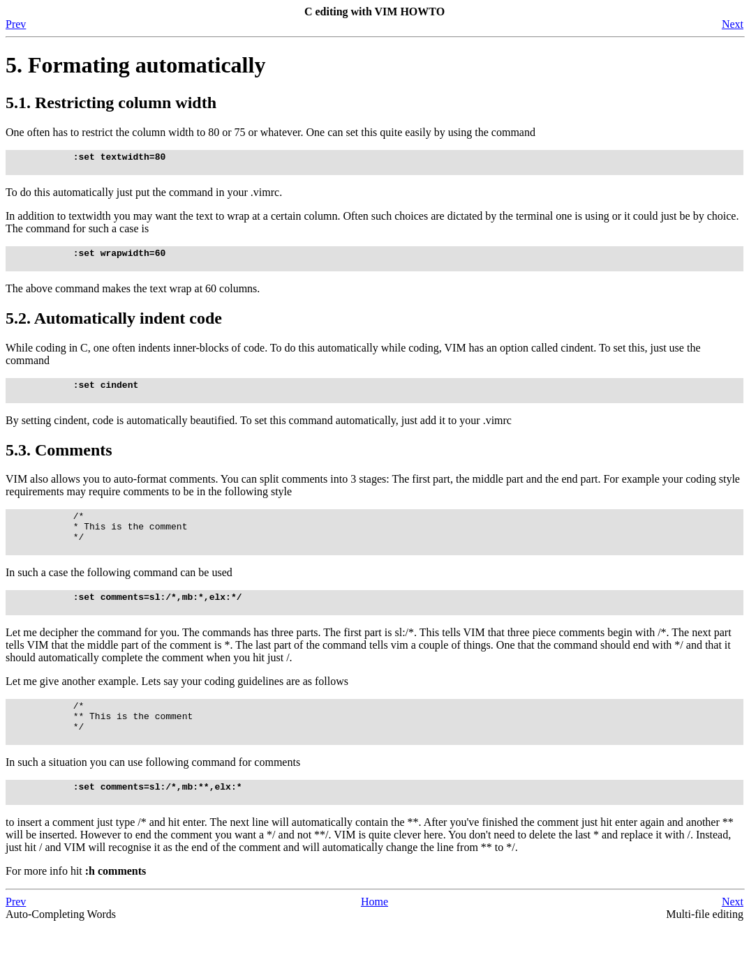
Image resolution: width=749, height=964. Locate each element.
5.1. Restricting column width (111, 102)
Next (732, 24)
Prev (16, 24)
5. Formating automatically (135, 64)
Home (374, 939)
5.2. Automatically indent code (114, 326)
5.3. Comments (59, 462)
